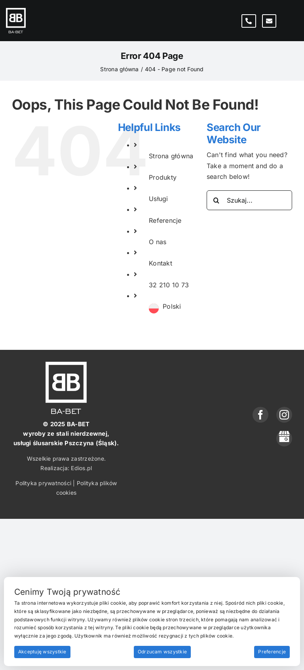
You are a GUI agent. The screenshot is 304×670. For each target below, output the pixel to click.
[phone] (284, 438)
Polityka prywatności (43, 483)
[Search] (216, 200)
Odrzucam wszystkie (162, 652)
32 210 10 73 (169, 285)
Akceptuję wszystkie (42, 652)
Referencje (165, 220)
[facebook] (260, 415)
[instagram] (284, 415)
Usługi (158, 199)
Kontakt (160, 263)
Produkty (163, 177)
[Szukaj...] (249, 200)
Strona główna (171, 156)
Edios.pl (81, 468)
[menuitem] (172, 306)
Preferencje (272, 652)
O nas (157, 242)
